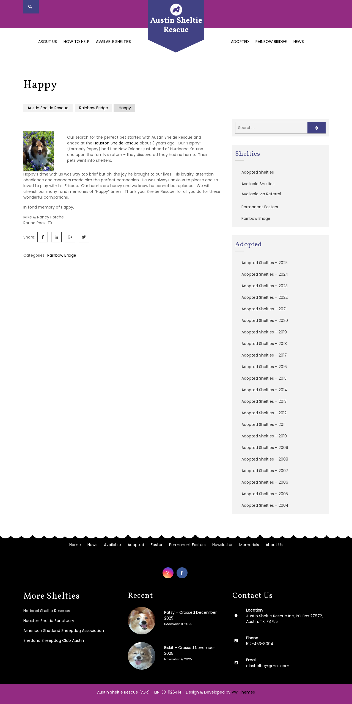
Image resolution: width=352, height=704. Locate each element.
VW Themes (242, 692)
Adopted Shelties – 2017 (264, 355)
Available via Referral (261, 194)
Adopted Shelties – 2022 (264, 297)
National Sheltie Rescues (46, 610)
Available (112, 544)
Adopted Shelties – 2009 (264, 447)
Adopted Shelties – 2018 (264, 343)
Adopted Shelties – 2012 (264, 413)
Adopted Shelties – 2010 (264, 436)
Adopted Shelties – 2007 (264, 470)
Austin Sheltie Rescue (176, 25)
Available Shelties (113, 41)
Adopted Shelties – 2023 (264, 286)
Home (75, 544)
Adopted (240, 41)
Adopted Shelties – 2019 (264, 332)
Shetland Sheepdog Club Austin (53, 640)
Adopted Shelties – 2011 (263, 424)
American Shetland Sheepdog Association (63, 630)
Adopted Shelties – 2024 (264, 274)
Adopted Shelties (257, 172)
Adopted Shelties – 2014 (264, 390)
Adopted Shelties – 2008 (264, 459)
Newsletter (222, 544)
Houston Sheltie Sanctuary (48, 620)
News (298, 41)
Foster (157, 544)
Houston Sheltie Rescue (116, 143)
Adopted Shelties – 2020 (264, 320)
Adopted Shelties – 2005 (264, 494)
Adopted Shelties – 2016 (264, 366)
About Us (47, 41)
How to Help (76, 41)
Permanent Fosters (259, 207)
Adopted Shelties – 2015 (264, 378)
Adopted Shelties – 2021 (264, 309)
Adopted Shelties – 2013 (264, 401)
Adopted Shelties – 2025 (264, 262)
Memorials (249, 544)
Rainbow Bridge (271, 41)
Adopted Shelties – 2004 (264, 505)
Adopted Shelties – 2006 (264, 482)
